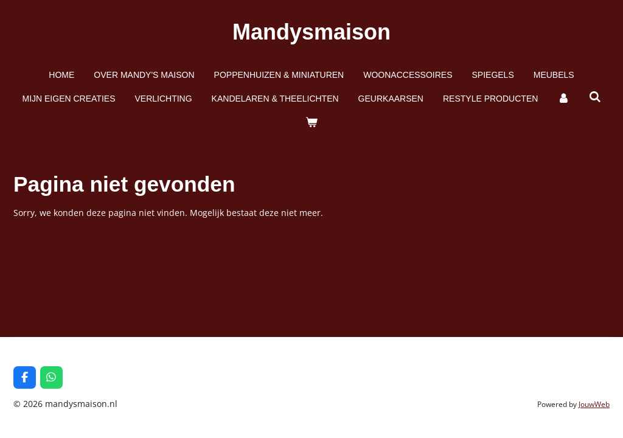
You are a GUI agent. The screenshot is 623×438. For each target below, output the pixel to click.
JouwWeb (594, 404)
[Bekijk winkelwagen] (311, 122)
